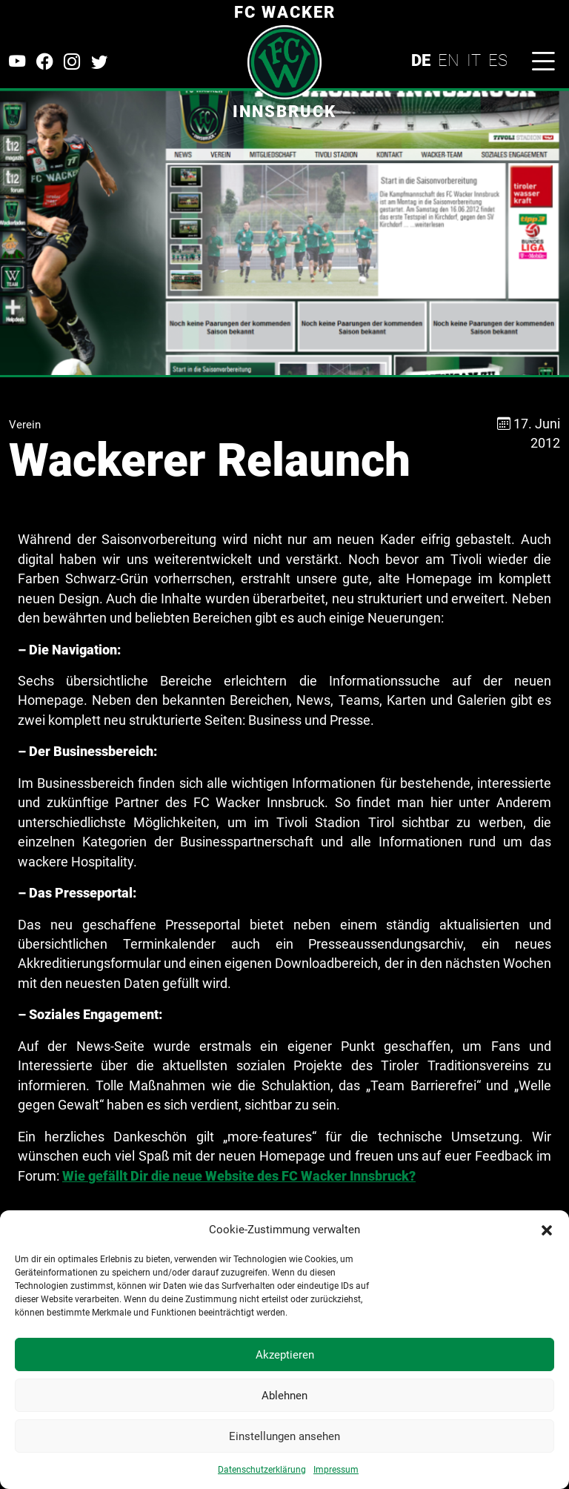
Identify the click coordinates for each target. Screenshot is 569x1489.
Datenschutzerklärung (262, 1470)
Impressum (336, 1470)
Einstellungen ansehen (284, 1436)
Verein (25, 424)
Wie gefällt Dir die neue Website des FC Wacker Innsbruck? (239, 1176)
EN (448, 60)
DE (420, 60)
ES (498, 60)
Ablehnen (284, 1395)
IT (474, 60)
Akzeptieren (285, 1355)
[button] (546, 1229)
